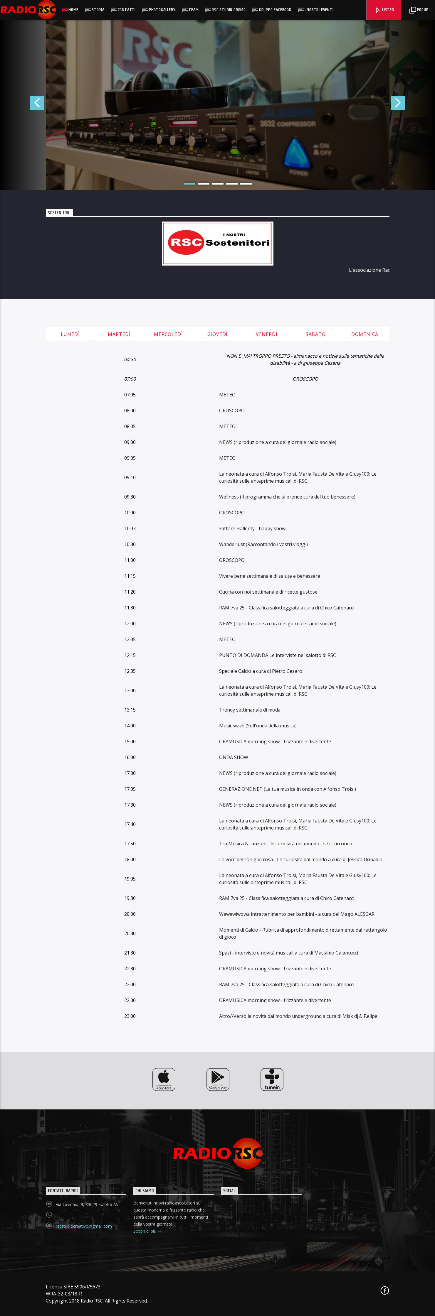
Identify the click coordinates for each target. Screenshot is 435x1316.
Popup (419, 9)
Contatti (127, 9)
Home (73, 9)
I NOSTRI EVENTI (319, 9)
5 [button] (246, 184)
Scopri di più (147, 1231)
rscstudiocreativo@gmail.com (84, 1226)
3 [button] (218, 184)
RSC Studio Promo (229, 9)
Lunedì (70, 334)
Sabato (316, 334)
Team (194, 9)
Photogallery (162, 9)
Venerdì (267, 334)
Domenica (364, 334)
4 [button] (232, 184)
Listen (384, 9)
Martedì (119, 334)
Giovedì (217, 334)
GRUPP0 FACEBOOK (275, 9)
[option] (217, 105)
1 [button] (189, 184)
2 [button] (203, 184)
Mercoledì (168, 334)
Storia (98, 9)
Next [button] (413, 105)
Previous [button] (22, 105)
